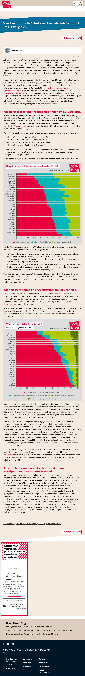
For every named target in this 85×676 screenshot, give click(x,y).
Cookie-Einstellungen (44, 671)
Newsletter (27, 663)
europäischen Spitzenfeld (13, 93)
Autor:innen (27, 659)
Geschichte (10, 669)
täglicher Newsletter (13, 574)
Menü (80, 4)
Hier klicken (16, 607)
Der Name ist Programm (11, 660)
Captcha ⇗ (21, 609)
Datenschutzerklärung (15, 596)
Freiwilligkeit (8, 455)
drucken (6, 50)
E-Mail (14, 569)
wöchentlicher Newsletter (15, 576)
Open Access (27, 667)
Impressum (43, 663)
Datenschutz (44, 667)
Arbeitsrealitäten (21, 126)
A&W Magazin (11, 665)
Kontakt (42, 659)
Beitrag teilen (69, 38)
